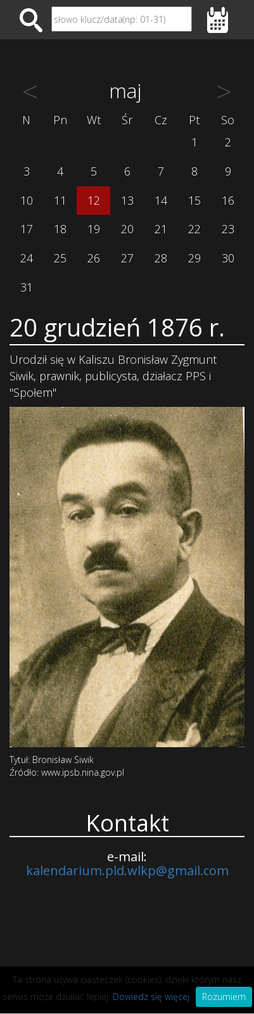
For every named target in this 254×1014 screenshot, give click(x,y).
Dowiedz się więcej (151, 997)
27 (127, 258)
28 (161, 258)
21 (161, 228)
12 (93, 200)
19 (93, 228)
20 (127, 228)
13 (127, 200)
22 (194, 228)
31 (26, 287)
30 (228, 258)
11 (60, 200)
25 (60, 258)
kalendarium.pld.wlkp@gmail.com (127, 870)
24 (26, 258)
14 (161, 200)
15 (194, 200)
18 (60, 228)
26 (93, 258)
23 (228, 228)
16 (228, 200)
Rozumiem (224, 997)
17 (26, 228)
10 (26, 200)
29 (194, 258)
